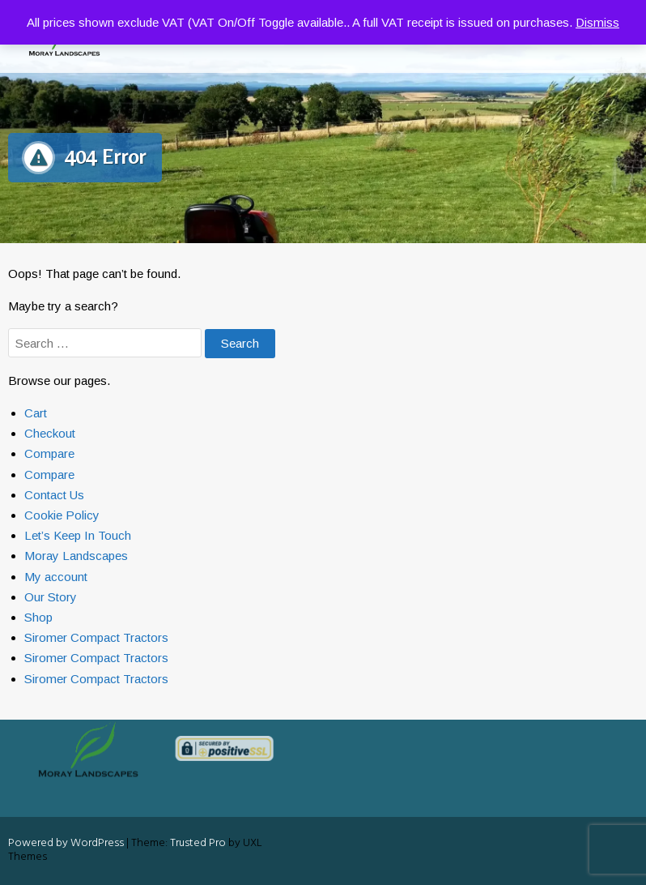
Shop (38, 617)
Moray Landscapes (76, 555)
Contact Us (54, 495)
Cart (35, 413)
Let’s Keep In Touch (77, 535)
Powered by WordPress (66, 843)
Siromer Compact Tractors (96, 637)
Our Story (50, 597)
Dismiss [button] (597, 22)
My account (55, 577)
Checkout (49, 433)
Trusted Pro (198, 843)
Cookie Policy (62, 515)
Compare (49, 453)
